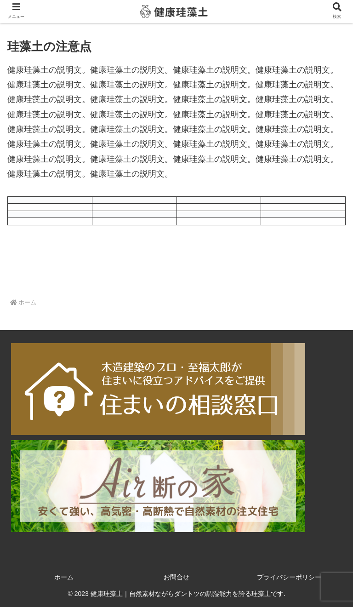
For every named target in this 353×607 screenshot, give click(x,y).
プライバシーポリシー (289, 577)
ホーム (64, 577)
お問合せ (176, 577)
